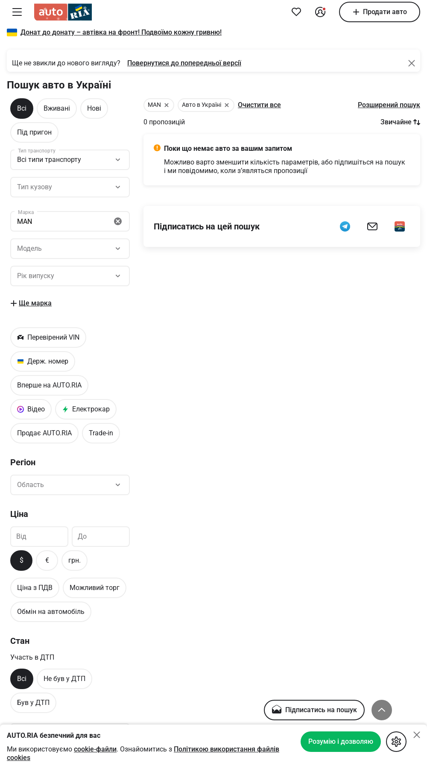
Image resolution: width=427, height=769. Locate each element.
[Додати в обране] (296, 12)
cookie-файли (95, 749)
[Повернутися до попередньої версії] (184, 63)
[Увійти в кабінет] (320, 12)
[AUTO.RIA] (63, 12)
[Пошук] (70, 187)
